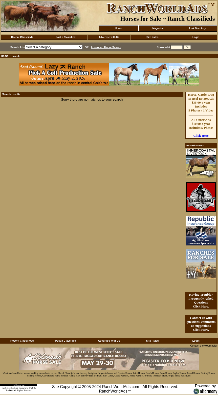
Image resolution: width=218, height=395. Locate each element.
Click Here (201, 135)
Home (118, 28)
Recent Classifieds (22, 37)
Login (196, 37)
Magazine (157, 28)
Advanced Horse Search (106, 47)
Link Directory (197, 28)
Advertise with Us (109, 37)
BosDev (9, 390)
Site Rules (152, 37)
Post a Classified (65, 37)
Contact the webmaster (203, 345)
